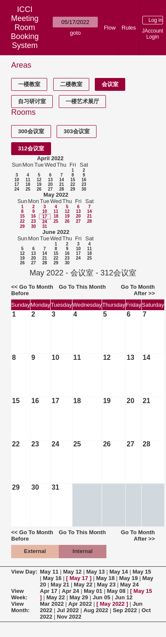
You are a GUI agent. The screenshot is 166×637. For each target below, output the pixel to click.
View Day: (24, 571)
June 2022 (55, 232)
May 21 (60, 584)
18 (27, 184)
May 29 (78, 597)
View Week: (19, 594)
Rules (129, 27)
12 (38, 179)
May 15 (142, 571)
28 (61, 189)
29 (72, 189)
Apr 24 (70, 591)
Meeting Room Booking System (25, 32)
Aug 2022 (95, 610)
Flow (109, 27)
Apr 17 (48, 591)
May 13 (95, 571)
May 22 (83, 584)
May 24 (129, 584)
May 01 (93, 591)
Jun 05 (101, 597)
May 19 (128, 578)
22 (72, 184)
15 (72, 179)
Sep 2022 (125, 610)
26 (38, 189)
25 (27, 189)
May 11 (49, 571)
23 (83, 184)
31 (44, 226)
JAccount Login (152, 34)
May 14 (118, 571)
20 (50, 184)
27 (50, 189)
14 (61, 179)
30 (83, 189)
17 (16, 184)
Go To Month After (138, 290)
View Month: (20, 607)
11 (27, 179)
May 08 (116, 591)
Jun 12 (124, 597)
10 (16, 179)
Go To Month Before (32, 290)
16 (83, 179)
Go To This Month (82, 287)
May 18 (105, 578)
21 (61, 184)
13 (50, 179)
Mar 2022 (52, 604)
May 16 (52, 578)
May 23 (106, 584)
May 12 (72, 571)
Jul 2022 (68, 610)
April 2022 (50, 158)
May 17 (78, 578)
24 (16, 189)
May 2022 (55, 194)
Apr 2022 (80, 604)
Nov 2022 (69, 616)
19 (38, 184)
